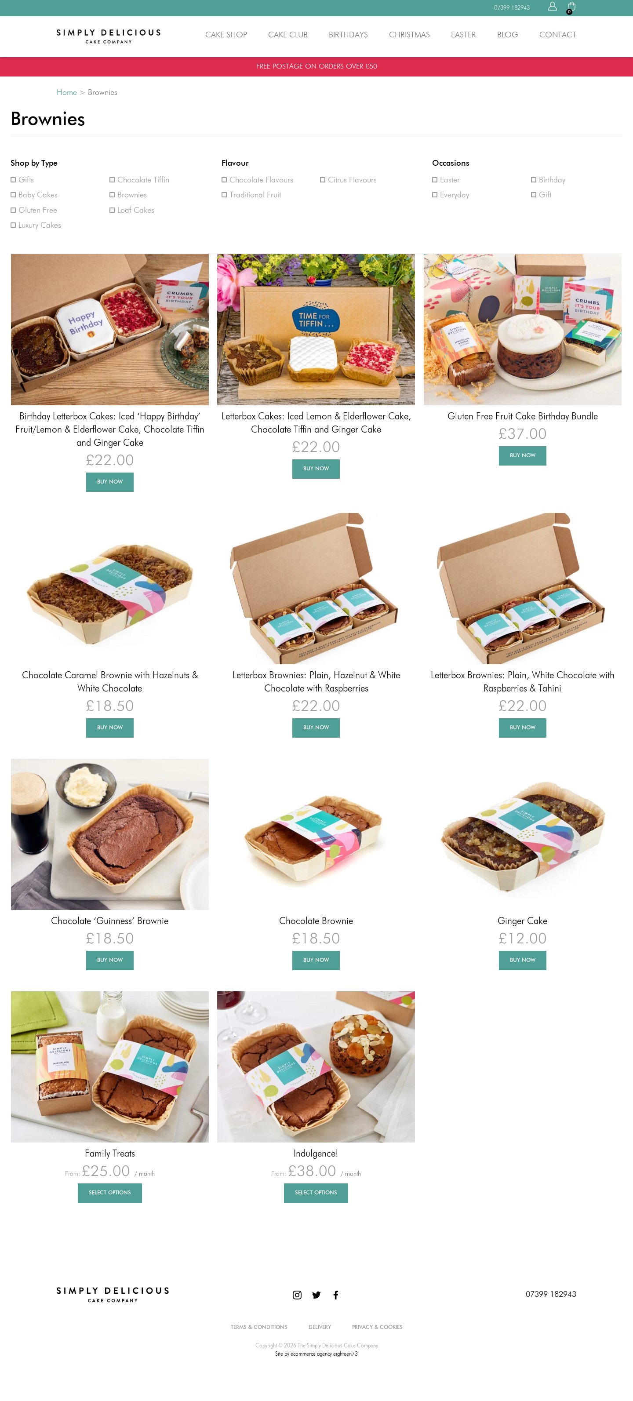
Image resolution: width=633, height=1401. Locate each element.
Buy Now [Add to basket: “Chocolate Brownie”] (316, 960)
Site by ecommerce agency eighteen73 (316, 1354)
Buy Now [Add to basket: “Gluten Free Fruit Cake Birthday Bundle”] (522, 456)
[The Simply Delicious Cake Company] (113, 1294)
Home (67, 93)
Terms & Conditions (259, 1327)
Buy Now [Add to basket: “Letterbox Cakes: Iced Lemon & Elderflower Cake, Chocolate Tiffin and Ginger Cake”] (316, 469)
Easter (463, 35)
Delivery (320, 1327)
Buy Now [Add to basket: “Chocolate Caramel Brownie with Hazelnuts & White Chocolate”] (110, 728)
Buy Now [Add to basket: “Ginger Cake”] (522, 960)
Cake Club (288, 35)
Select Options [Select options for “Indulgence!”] (316, 1193)
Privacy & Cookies (377, 1327)
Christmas (409, 35)
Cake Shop (226, 35)
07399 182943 (551, 1295)
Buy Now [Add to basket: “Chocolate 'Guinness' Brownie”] (110, 960)
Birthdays (348, 35)
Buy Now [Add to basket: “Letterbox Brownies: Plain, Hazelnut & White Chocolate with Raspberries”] (316, 728)
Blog (507, 35)
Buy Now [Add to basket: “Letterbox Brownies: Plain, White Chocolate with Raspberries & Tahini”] (522, 728)
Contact (557, 35)
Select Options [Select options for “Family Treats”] (110, 1193)
